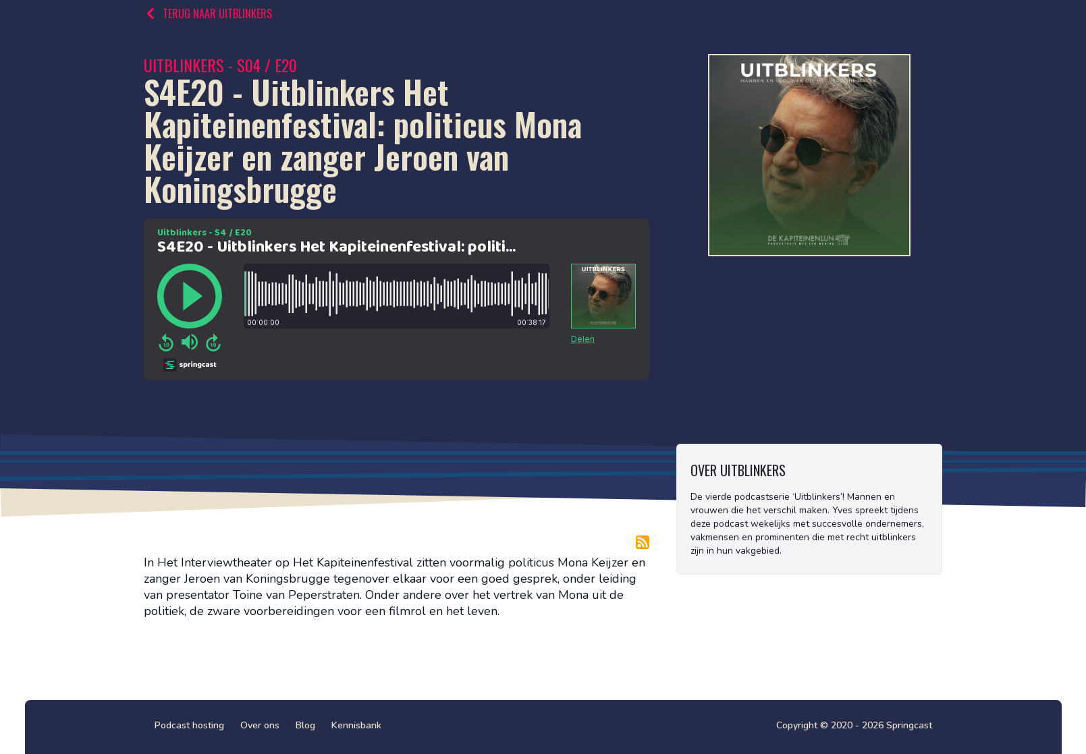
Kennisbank (356, 725)
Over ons (259, 725)
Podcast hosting (189, 725)
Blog (305, 725)
